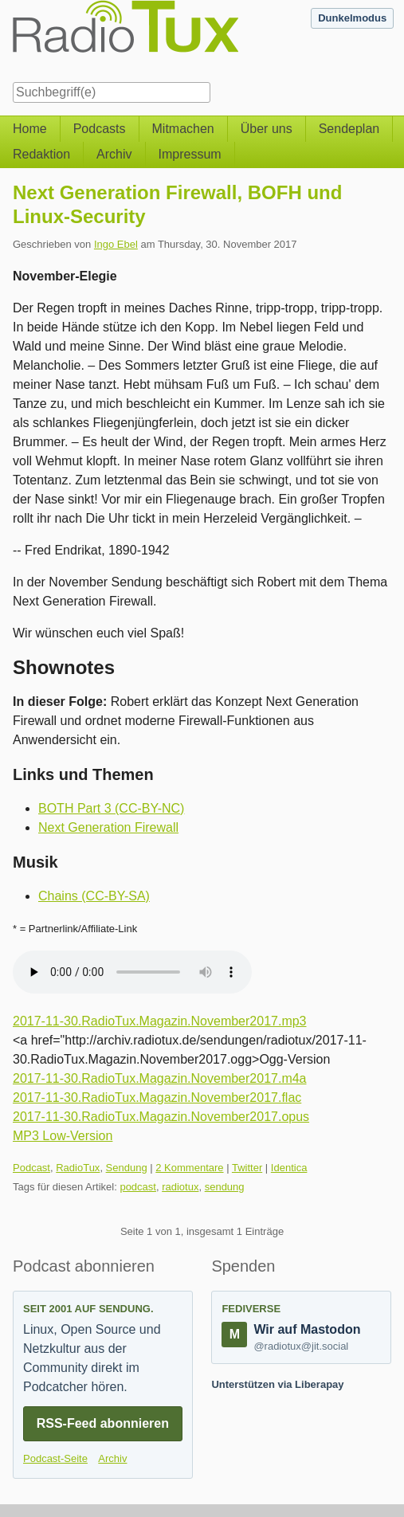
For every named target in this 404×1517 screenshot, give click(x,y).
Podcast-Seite (55, 1458)
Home (30, 128)
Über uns (266, 128)
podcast (138, 1187)
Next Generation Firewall (108, 827)
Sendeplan (349, 128)
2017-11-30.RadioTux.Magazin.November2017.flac (157, 1097)
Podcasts (99, 128)
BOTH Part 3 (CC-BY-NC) (111, 808)
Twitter (247, 1168)
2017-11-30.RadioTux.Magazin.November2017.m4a (160, 1078)
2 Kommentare (189, 1168)
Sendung (126, 1168)
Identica (289, 1168)
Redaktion (41, 154)
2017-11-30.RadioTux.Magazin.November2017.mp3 (160, 1021)
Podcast (31, 1168)
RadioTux (78, 1168)
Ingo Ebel (116, 244)
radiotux (180, 1187)
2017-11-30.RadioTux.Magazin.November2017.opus (161, 1116)
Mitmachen (183, 128)
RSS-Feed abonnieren (103, 1423)
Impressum (190, 154)
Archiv (113, 154)
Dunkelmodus (352, 18)
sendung (225, 1187)
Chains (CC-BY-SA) (94, 896)
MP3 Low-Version (62, 1136)
